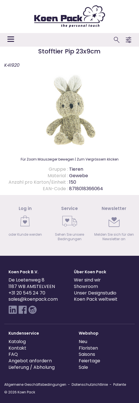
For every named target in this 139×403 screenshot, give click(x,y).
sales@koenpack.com (33, 299)
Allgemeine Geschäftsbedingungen (35, 384)
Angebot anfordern (30, 361)
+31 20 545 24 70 (26, 293)
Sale (83, 367)
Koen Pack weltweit (95, 299)
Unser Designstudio (95, 293)
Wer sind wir (87, 280)
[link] (25, 223)
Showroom (86, 286)
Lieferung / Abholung (31, 367)
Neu (83, 341)
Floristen (88, 348)
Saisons (87, 354)
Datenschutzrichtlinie (90, 384)
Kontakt (17, 348)
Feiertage (89, 361)
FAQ (13, 354)
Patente (119, 384)
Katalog (17, 341)
